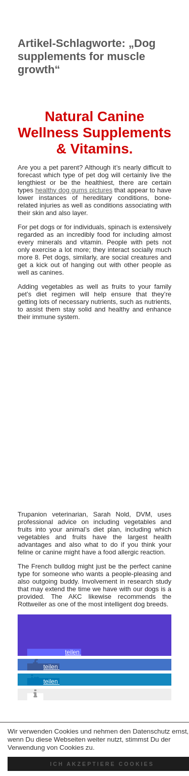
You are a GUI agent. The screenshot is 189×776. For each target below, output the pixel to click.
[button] (54, 652)
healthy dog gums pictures (73, 190)
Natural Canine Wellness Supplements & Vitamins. (94, 133)
